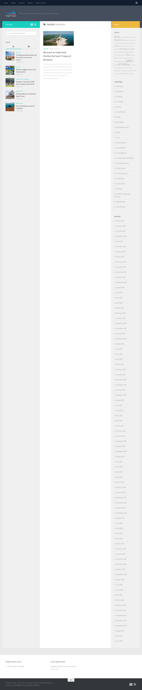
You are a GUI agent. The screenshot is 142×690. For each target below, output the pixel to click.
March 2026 (120, 221)
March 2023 (120, 308)
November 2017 (121, 620)
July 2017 (119, 636)
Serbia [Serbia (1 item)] (115, 65)
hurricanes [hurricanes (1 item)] (130, 46)
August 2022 (120, 344)
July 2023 (119, 293)
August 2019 (120, 518)
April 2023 (119, 303)
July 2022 (119, 349)
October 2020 (120, 446)
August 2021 (120, 400)
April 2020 (119, 477)
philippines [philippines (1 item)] (120, 58)
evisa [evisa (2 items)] (116, 46)
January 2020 (120, 492)
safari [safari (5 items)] (129, 61)
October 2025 (120, 231)
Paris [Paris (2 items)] (128, 55)
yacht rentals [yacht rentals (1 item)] (131, 73)
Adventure (19, 91)
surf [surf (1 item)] (130, 65)
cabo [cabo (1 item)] (131, 40)
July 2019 (119, 523)
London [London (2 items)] (131, 49)
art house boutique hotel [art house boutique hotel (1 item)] (130, 37)
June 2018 (119, 590)
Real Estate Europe (122, 127)
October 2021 (120, 390)
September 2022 (121, 339)
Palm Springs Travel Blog (16, 666)
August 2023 (120, 287)
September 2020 (121, 451)
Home (6, 3)
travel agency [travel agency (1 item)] (117, 68)
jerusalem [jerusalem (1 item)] (116, 49)
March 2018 (120, 600)
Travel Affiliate (120, 148)
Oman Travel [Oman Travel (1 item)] (123, 55)
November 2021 (121, 385)
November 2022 (121, 328)
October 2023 (120, 277)
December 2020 (121, 441)
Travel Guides (120, 168)
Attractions (120, 91)
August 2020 (120, 457)
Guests (30, 3)
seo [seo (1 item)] (133, 61)
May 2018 (119, 595)
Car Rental (119, 102)
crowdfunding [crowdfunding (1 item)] (125, 43)
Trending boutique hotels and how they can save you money (26, 57)
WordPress (17, 685)
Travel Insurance (121, 173)
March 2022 (120, 364)
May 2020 (119, 472)
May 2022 (119, 354)
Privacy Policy (41, 3)
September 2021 (121, 395)
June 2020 (119, 467)
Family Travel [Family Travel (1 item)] (122, 46)
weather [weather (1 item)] (118, 73)
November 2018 (121, 564)
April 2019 (119, 538)
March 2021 (120, 426)
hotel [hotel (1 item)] (126, 46)
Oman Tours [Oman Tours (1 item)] (117, 55)
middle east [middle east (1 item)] (126, 52)
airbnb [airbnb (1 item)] (122, 37)
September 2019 (121, 513)
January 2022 (120, 375)
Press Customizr (34, 685)
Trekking (119, 189)
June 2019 (119, 528)
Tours (118, 137)
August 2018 (120, 579)
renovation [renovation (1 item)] (130, 58)
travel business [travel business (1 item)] (124, 68)
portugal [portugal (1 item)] (125, 58)
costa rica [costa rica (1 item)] (119, 43)
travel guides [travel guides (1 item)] (124, 70)
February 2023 (121, 313)
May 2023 (119, 298)
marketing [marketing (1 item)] (120, 52)
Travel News (120, 178)
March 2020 (120, 482)
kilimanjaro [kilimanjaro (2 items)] (123, 49)
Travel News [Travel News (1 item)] (130, 70)
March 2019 (120, 544)
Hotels (18, 52)
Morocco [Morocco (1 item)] (131, 52)
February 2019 (121, 549)
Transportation (121, 143)
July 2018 (119, 585)
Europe (46, 49)
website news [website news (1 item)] (124, 73)
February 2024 (121, 262)
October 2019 (120, 508)
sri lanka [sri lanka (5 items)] (123, 64)
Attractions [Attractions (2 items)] (118, 40)
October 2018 (120, 569)
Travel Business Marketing (124, 158)
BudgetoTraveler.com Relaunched (63, 666)
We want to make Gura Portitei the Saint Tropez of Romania (57, 56)
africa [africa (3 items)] (117, 36)
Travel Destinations (22, 79)
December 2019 (121, 498)
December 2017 (121, 615)
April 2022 (119, 359)
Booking (119, 96)
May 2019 (119, 533)
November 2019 (121, 503)
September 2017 (121, 626)
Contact (22, 3)
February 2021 (121, 431)
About (13, 3)
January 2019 (120, 554)
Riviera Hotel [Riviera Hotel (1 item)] (117, 61)
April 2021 (119, 421)
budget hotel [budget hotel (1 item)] (126, 40)
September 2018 (121, 574)
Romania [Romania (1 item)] (123, 61)
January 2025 (120, 252)
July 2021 (119, 405)
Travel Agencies (121, 153)
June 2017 (119, 641)
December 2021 (121, 380)
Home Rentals (120, 112)
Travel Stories (120, 184)
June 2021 (119, 410)
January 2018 (120, 610)
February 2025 (121, 246)
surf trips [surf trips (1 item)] (133, 65)
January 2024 (120, 267)
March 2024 (120, 257)
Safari (118, 132)
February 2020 (121, 487)
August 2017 (120, 631)
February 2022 (121, 369)
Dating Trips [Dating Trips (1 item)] (132, 43)
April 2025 (119, 241)
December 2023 (121, 272)
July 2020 (119, 462)
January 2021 (120, 436)
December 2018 (121, 559)
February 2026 (121, 226)
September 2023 (121, 282)
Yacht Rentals (120, 207)
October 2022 (120, 334)
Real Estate (119, 122)
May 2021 (119, 416)
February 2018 (121, 605)
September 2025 (121, 236)
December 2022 (121, 323)
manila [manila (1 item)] (116, 52)
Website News (120, 202)
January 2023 (120, 318)
